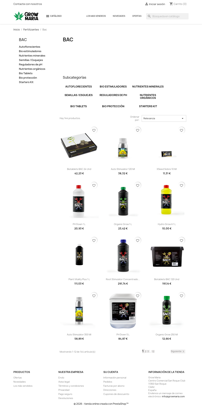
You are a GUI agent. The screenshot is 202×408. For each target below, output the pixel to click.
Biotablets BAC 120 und (166, 279)
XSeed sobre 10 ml (167, 169)
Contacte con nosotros (27, 4)
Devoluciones (65, 398)
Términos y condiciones (71, 385)
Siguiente (178, 351)
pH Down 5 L (122, 334)
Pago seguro (65, 394)
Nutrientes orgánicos (32, 69)
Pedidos (107, 381)
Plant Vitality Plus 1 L (79, 279)
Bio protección (28, 77)
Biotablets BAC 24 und (79, 169)
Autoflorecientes (29, 46)
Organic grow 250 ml (167, 334)
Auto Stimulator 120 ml (123, 169)
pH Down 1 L (79, 224)
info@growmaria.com (173, 396)
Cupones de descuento (116, 394)
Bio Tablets (26, 73)
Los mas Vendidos (96, 16)
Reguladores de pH (30, 64)
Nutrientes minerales (32, 55)
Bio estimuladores (30, 51)
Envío (61, 377)
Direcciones (109, 389)
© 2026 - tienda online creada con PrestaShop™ (101, 403)
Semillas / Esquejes (31, 60)
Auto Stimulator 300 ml (79, 334)
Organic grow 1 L (123, 224)
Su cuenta (110, 372)
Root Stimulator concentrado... (123, 279)
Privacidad (63, 389)
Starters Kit (26, 82)
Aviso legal (64, 381)
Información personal (114, 377)
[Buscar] (167, 16)
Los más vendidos (23, 385)
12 (153, 351)
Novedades (119, 16)
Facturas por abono (114, 385)
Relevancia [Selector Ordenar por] (163, 118)
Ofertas (136, 16)
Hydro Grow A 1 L (167, 224)
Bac (23, 39)
